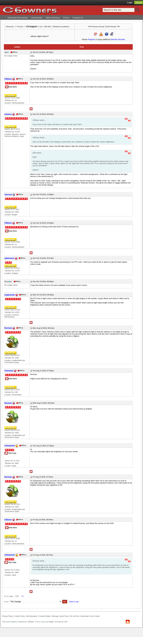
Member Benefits (118, 39)
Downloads (84, 616)
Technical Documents (17, 17)
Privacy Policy (7, 616)
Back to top (74, 602)
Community (36, 17)
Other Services (52, 17)
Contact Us (78, 17)
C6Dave (30, 622)
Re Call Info (74, 616)
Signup (138, 2)
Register (91, 39)
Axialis (51, 622)
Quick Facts (64, 616)
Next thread (111, 26)
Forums (20, 26)
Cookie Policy (19, 616)
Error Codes (95, 616)
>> (22, 596)
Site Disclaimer (31, 616)
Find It (66, 17)
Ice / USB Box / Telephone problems (54, 26)
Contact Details (44, 616)
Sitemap (55, 616)
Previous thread (97, 26)
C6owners (10, 26)
